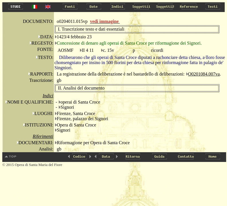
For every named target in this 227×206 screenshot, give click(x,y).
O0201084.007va (204, 74)
